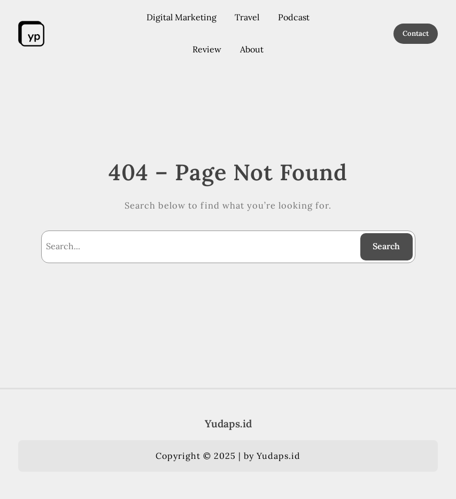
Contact (416, 33)
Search (386, 246)
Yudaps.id (228, 423)
